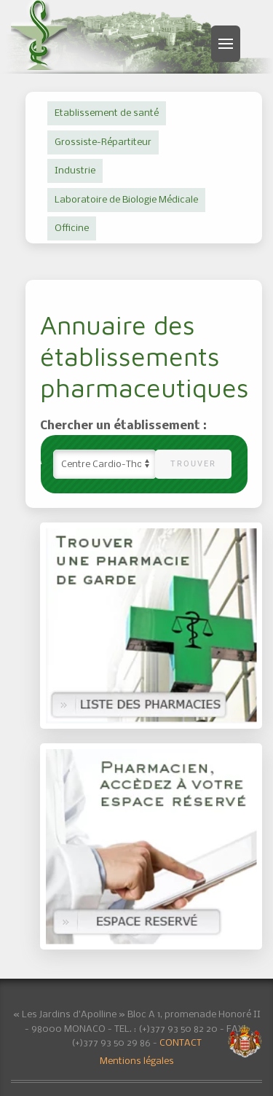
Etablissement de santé (107, 113)
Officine (72, 228)
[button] (225, 44)
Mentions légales (137, 1061)
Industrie (75, 171)
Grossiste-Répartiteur (103, 142)
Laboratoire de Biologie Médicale (126, 200)
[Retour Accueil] (41, 35)
